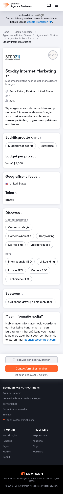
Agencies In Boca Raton (21, 38)
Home (6, 31)
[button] (53, 55)
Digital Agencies (23, 31)
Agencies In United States (17, 35)
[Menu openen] (56, 5)
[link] (49, 5)
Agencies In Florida (47, 35)
